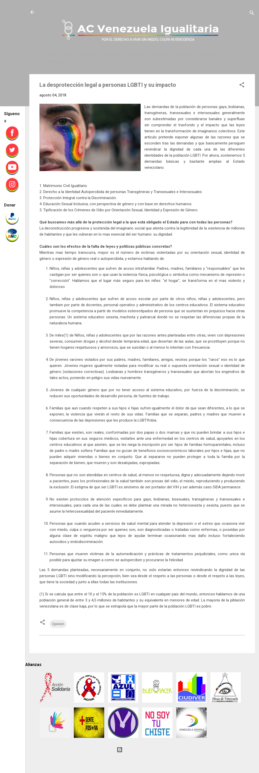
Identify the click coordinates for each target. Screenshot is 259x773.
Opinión (58, 624)
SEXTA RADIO (58, 62)
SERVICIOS (210, 55)
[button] (242, 86)
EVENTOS (89, 55)
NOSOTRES (162, 55)
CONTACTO (137, 55)
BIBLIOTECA (112, 55)
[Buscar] (252, 14)
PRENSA (69, 55)
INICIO (52, 55)
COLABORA (186, 55)
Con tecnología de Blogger (142, 749)
